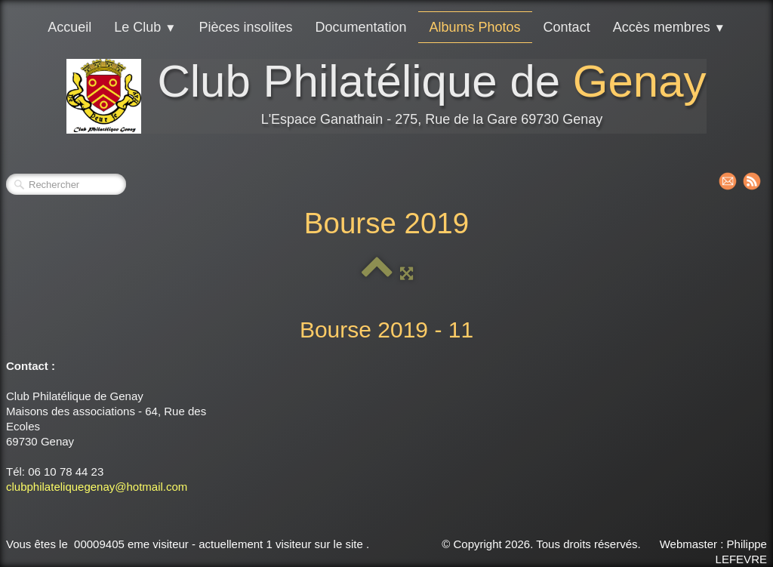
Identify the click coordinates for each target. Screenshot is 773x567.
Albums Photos (475, 27)
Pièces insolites (245, 27)
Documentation (360, 27)
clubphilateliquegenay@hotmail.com (96, 486)
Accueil (69, 27)
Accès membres (669, 27)
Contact (567, 27)
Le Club (145, 27)
